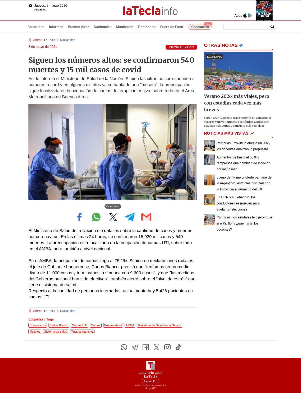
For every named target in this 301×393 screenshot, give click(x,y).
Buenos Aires (78, 27)
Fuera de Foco (171, 27)
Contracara (201, 26)
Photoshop (147, 27)
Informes (56, 27)
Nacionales (102, 27)
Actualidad (36, 27)
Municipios (125, 27)
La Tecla (49, 40)
